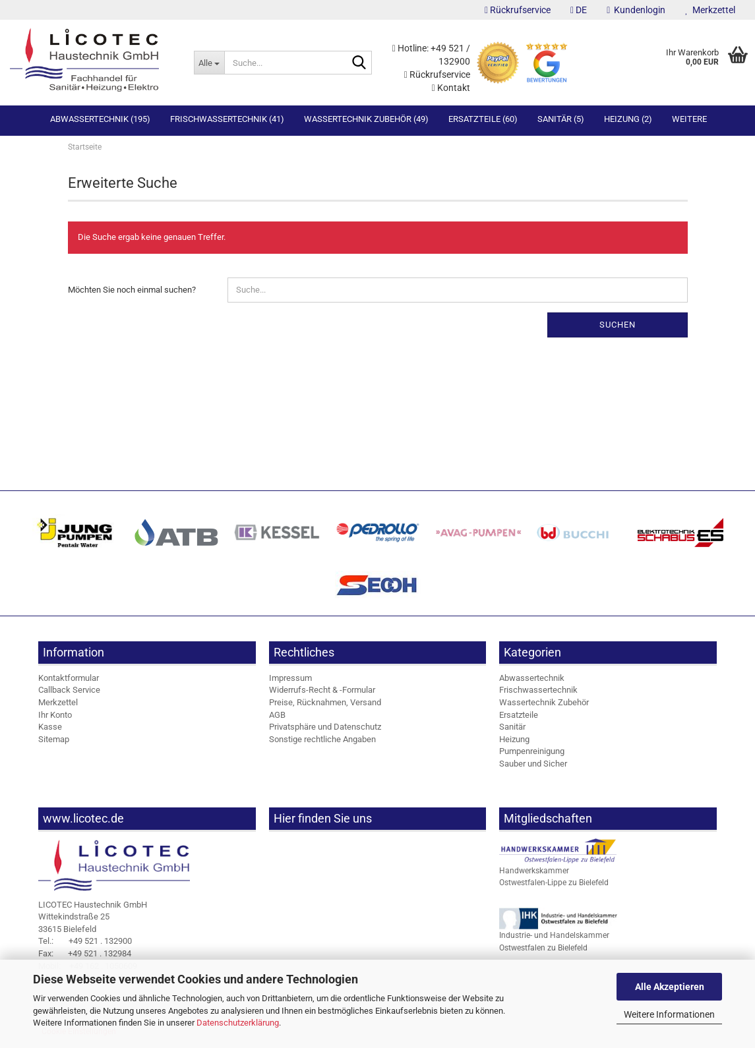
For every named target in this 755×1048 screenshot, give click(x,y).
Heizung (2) (628, 119)
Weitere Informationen (669, 1014)
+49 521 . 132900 (85, 945)
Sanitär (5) (560, 119)
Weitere (689, 119)
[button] (578, 10)
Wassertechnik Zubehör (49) (366, 119)
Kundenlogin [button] (636, 10)
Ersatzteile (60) (483, 119)
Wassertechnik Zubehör (544, 706)
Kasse (50, 731)
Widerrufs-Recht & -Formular (322, 694)
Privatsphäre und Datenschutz (325, 731)
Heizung (514, 742)
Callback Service (69, 694)
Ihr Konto (55, 718)
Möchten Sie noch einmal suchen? (132, 293)
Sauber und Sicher (533, 767)
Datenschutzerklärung (237, 1023)
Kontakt (451, 87)
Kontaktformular (68, 682)
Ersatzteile (518, 718)
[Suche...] (209, 62)
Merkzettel (710, 10)
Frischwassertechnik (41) (227, 119)
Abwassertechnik (531, 682)
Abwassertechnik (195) (100, 119)
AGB (277, 718)
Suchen (617, 328)
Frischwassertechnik (538, 694)
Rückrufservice (518, 10)
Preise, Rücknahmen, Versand (325, 706)
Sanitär (512, 731)
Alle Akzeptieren (669, 986)
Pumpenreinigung (531, 755)
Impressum (290, 682)
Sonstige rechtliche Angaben (322, 742)
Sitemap (53, 742)
